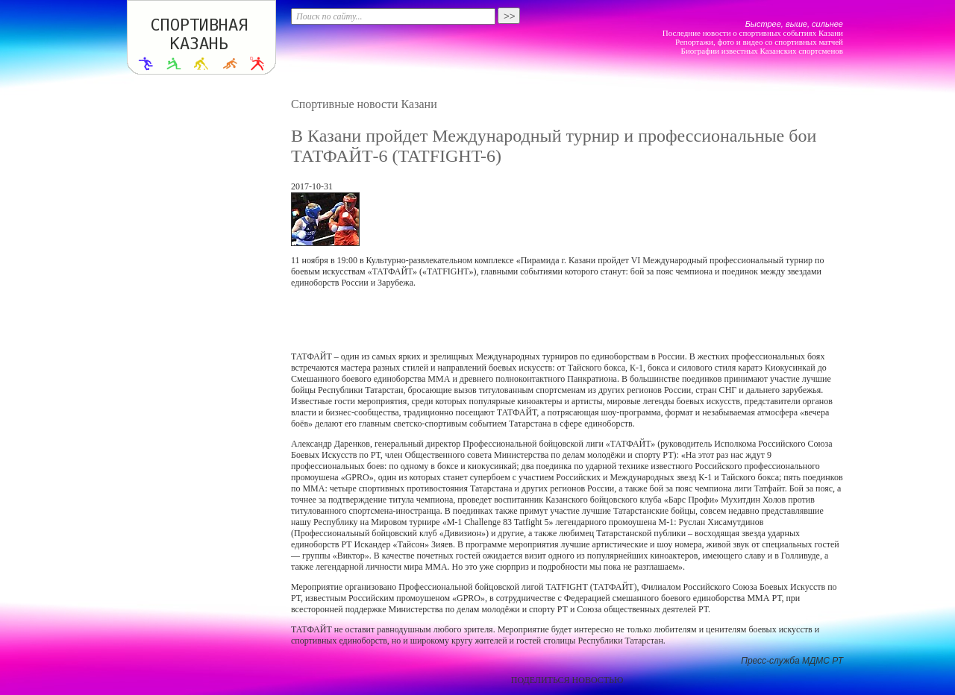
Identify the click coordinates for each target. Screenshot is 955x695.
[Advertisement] (567, 320)
